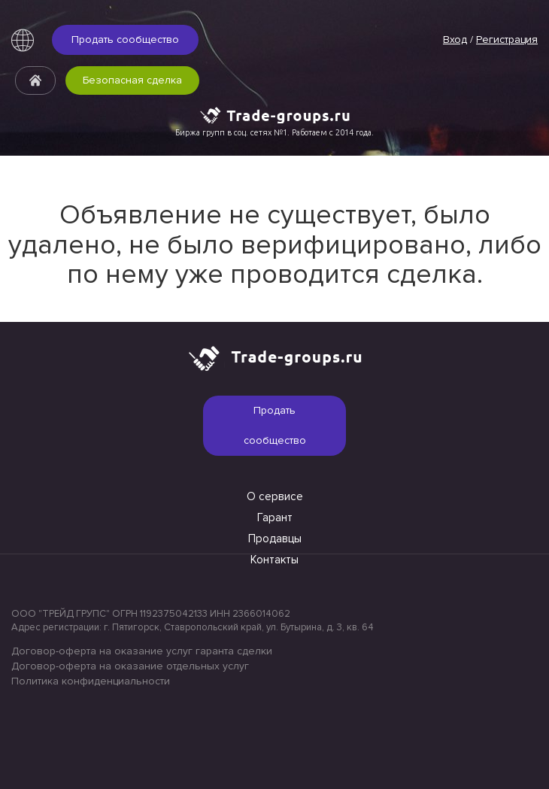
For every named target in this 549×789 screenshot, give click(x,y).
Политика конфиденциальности (90, 681)
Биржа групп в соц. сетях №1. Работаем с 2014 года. (274, 132)
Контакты (274, 559)
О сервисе (275, 496)
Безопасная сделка (132, 80)
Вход (455, 39)
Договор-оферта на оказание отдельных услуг (130, 666)
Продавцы (275, 538)
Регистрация (507, 39)
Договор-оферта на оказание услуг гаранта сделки (141, 651)
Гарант (275, 517)
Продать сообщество (125, 39)
